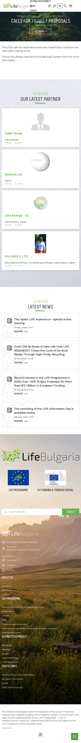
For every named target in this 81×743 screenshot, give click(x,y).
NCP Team (7, 586)
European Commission (12, 679)
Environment (8, 611)
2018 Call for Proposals (12, 687)
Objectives (7, 645)
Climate (5, 615)
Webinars (34, 15)
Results (5, 654)
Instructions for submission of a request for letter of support (29, 628)
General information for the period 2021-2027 (23, 607)
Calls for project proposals (14, 624)
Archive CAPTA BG (10, 662)
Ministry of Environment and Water (18, 675)
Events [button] (33, 10)
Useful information (10, 658)
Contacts (6, 594)
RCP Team (7, 590)
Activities (6, 649)
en (60, 5)
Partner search (38, 20)
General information (11, 632)
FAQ (4, 620)
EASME (5, 683)
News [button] (32, 6)
